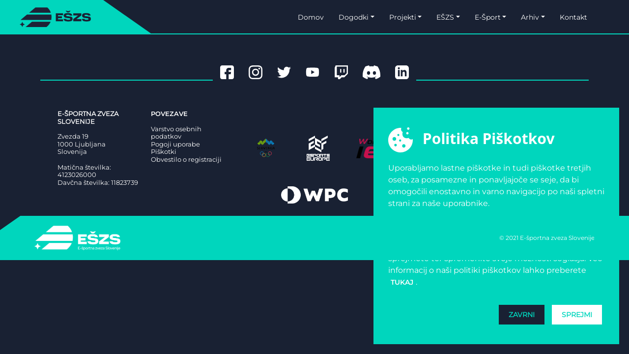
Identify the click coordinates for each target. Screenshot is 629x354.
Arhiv (530, 17)
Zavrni (522, 314)
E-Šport (488, 17)
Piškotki (163, 151)
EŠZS (445, 17)
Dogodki (354, 17)
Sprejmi (577, 314)
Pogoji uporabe (175, 144)
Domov (311, 17)
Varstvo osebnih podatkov (176, 133)
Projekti (402, 17)
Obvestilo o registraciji (186, 159)
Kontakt (573, 17)
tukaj (402, 282)
